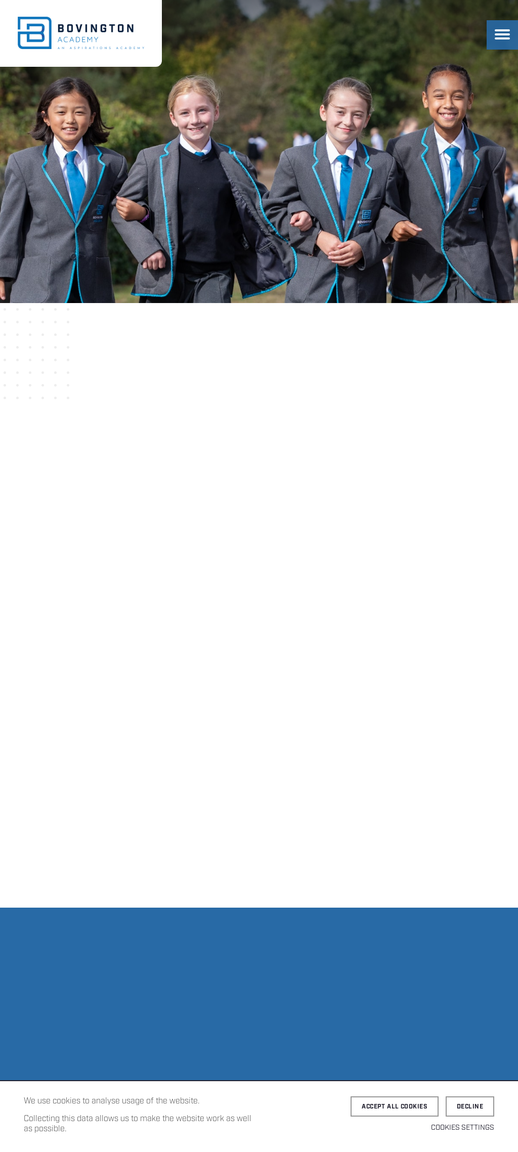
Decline (470, 1107)
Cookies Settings (462, 1127)
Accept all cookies (394, 1107)
